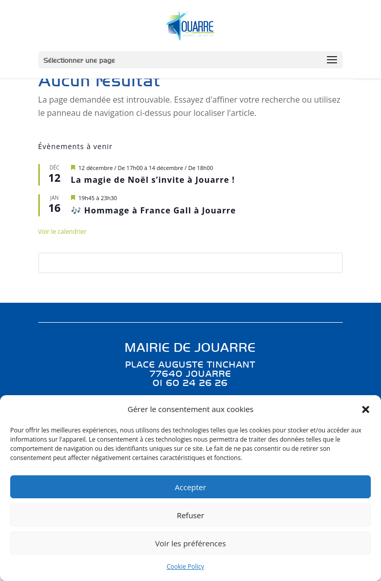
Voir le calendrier (62, 231)
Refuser (190, 515)
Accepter (190, 487)
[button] (366, 409)
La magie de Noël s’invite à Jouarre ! (153, 179)
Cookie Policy (185, 566)
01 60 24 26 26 (190, 382)
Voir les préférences (190, 543)
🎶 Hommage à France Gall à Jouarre (153, 210)
